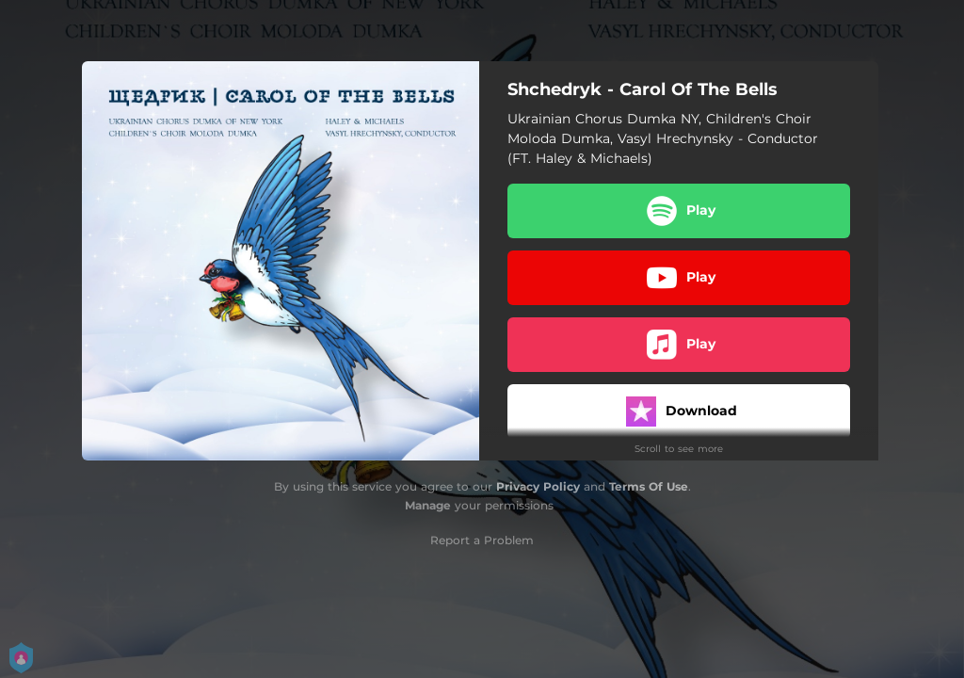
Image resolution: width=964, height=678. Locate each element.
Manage (428, 505)
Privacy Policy (538, 486)
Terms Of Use (648, 486)
